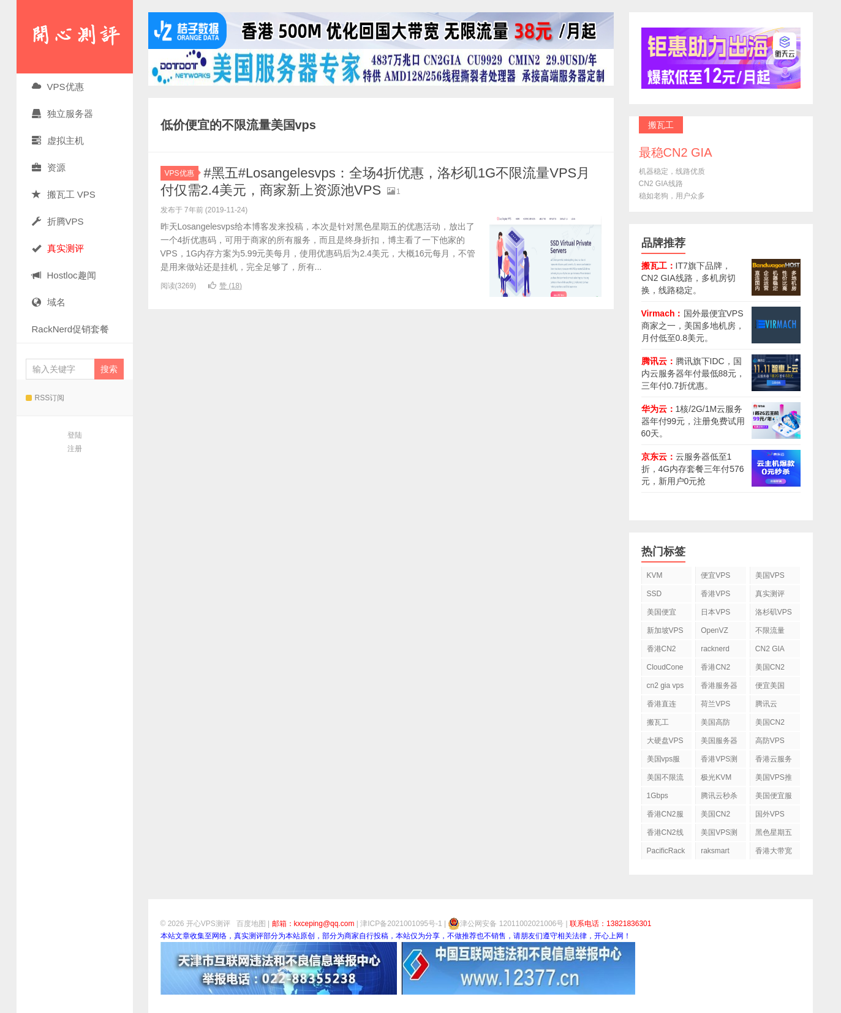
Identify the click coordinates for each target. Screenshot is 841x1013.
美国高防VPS (715, 724)
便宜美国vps (770, 687)
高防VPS (770, 740)
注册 (74, 448)
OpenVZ (714, 630)
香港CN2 (715, 667)
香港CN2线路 (665, 834)
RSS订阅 (45, 398)
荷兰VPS (715, 704)
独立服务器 (62, 113)
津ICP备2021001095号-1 (401, 923)
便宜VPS (715, 575)
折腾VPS (58, 221)
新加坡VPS (665, 630)
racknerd (715, 649)
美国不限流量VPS (665, 779)
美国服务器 (719, 740)
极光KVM (716, 777)
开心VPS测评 (75, 36)
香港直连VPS (661, 706)
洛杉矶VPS (773, 612)
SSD (654, 593)
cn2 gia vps (665, 685)
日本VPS (715, 612)
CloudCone (665, 667)
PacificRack (666, 851)
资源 (49, 167)
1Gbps (657, 795)
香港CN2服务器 (665, 816)
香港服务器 (719, 685)
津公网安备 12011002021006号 (506, 924)
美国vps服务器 (664, 761)
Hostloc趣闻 (64, 275)
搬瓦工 (658, 722)
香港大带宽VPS (773, 853)
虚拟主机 (58, 140)
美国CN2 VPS (770, 724)
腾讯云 (766, 704)
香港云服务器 (773, 761)
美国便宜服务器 (773, 797)
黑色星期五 (773, 832)
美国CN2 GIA (715, 816)
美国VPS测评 (719, 834)
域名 (49, 302)
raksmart (715, 851)
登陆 (74, 435)
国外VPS (770, 814)
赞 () (225, 286)
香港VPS (715, 593)
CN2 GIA (770, 649)
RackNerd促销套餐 (71, 329)
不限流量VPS (770, 632)
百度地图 (251, 923)
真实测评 (770, 593)
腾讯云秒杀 (719, 795)
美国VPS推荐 (773, 779)
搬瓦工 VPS (64, 194)
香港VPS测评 (719, 761)
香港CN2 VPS (661, 651)
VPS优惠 (58, 86)
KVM (655, 575)
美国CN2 (770, 667)
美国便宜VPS (661, 614)
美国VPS (770, 575)
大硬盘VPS (665, 740)
